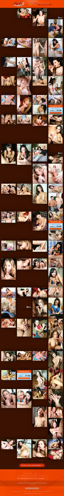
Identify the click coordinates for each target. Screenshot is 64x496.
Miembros (27, 473)
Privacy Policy (50, 491)
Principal (24, 473)
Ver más (40, 473)
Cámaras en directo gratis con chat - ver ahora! (32, 478)
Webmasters (25, 491)
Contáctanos (29, 491)
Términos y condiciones (15, 491)
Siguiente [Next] (41, 460)
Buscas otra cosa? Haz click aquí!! (32, 488)
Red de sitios (30, 473)
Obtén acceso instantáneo (44, 4)
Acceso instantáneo (35, 473)
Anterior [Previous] (23, 460)
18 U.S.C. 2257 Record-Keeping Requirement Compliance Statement (39, 491)
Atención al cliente (21, 491)
